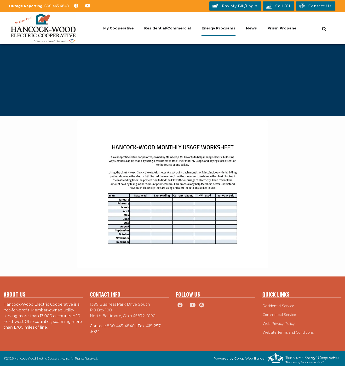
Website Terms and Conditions (287, 332)
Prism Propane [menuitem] (282, 28)
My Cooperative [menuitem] (118, 28)
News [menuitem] (251, 28)
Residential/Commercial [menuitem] (167, 28)
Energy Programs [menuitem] (218, 28)
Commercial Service (279, 315)
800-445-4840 (56, 6)
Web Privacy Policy (278, 323)
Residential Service (278, 306)
